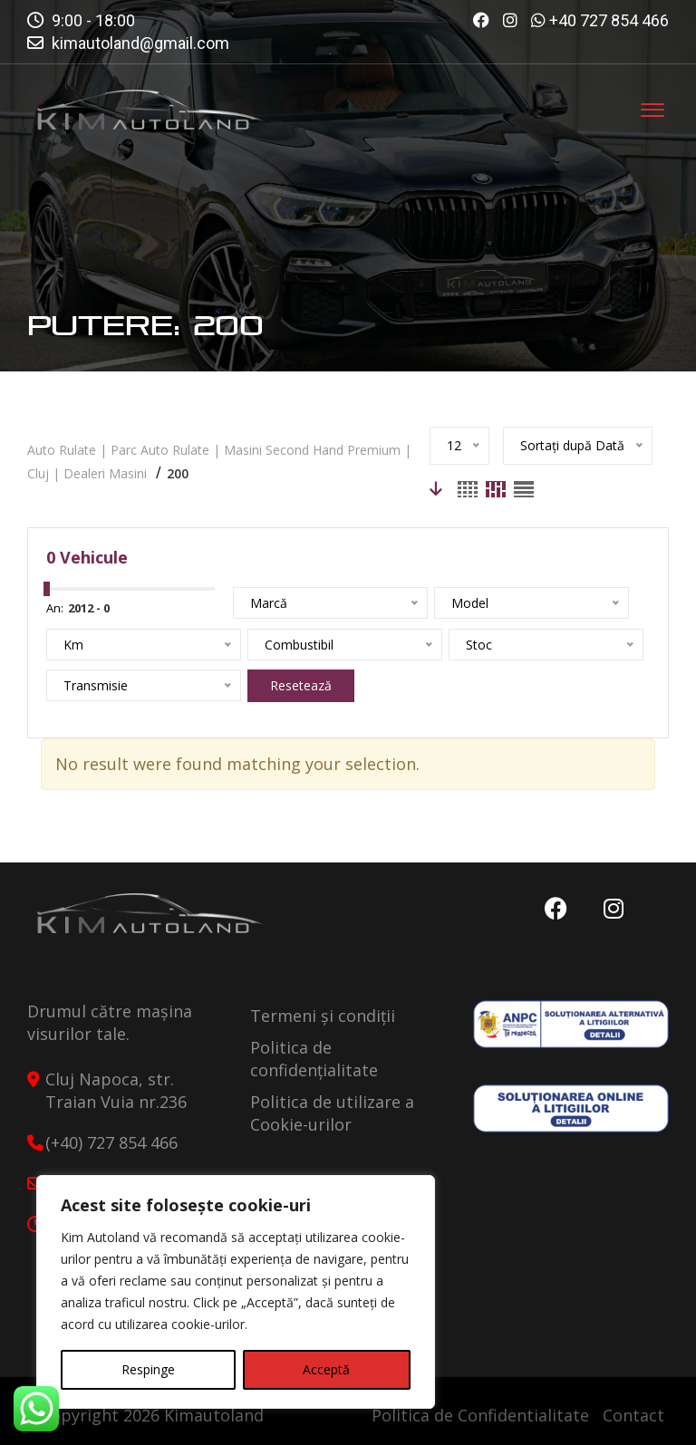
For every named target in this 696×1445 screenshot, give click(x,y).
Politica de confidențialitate (314, 1058)
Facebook (556, 908)
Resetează (301, 685)
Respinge (148, 1369)
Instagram (614, 908)
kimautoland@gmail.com (140, 43)
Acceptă (326, 1369)
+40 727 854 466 (609, 20)
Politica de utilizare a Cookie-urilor (332, 1113)
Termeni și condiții (322, 1015)
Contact (633, 1415)
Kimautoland (214, 1415)
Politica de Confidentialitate (480, 1415)
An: (54, 608)
